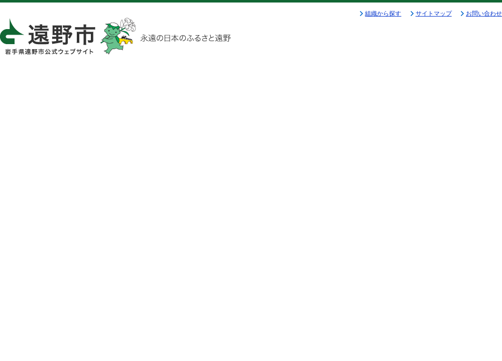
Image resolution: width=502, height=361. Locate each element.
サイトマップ (434, 13)
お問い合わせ (484, 13)
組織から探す (383, 13)
